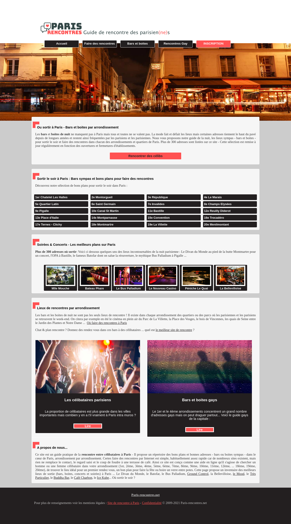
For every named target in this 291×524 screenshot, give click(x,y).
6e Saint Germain (104, 204)
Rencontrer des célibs (145, 156)
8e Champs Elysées (218, 204)
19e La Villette (157, 224)
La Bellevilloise (230, 278)
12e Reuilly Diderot (217, 211)
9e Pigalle (42, 211)
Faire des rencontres (99, 43)
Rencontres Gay (176, 43)
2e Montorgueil (102, 197)
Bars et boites (137, 43)
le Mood (238, 474)
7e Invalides (156, 204)
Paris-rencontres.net (145, 495)
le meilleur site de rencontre (174, 330)
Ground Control (197, 474)
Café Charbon (83, 477)
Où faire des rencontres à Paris (107, 323)
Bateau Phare (94, 278)
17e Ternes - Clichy (48, 224)
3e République (158, 197)
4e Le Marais (213, 197)
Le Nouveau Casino (162, 278)
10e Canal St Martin (105, 211)
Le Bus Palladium (128, 278)
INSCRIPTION (213, 43)
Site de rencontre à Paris (123, 503)
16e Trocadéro (214, 217)
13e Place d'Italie (47, 217)
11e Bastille (156, 211)
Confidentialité (151, 503)
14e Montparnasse (104, 217)
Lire (88, 426)
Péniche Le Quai (196, 278)
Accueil (61, 43)
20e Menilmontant (216, 224)
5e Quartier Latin (47, 204)
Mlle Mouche (60, 278)
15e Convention (159, 217)
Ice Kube (103, 477)
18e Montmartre (102, 224)
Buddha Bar (61, 477)
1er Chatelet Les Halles (51, 197)
